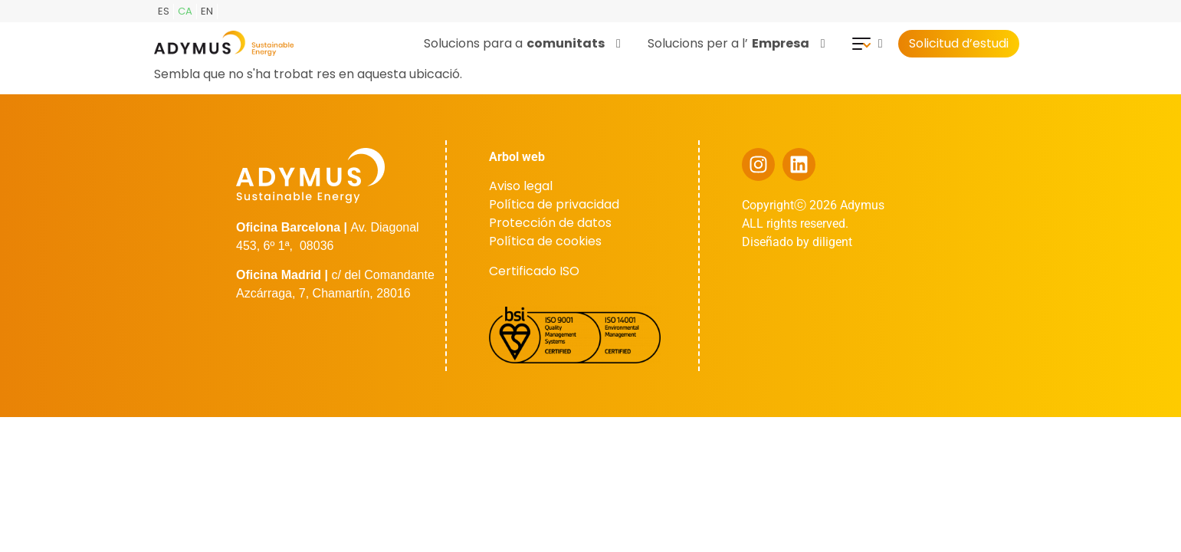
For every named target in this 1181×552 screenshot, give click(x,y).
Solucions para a (522, 43)
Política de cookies (545, 241)
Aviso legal (521, 186)
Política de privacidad (554, 204)
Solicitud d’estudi (959, 43)
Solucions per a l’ (736, 43)
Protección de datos (550, 223)
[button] (524, 44)
